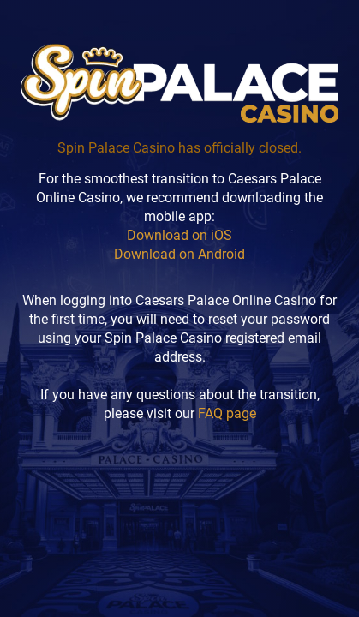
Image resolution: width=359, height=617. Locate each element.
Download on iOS (179, 235)
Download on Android (179, 254)
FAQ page (227, 413)
